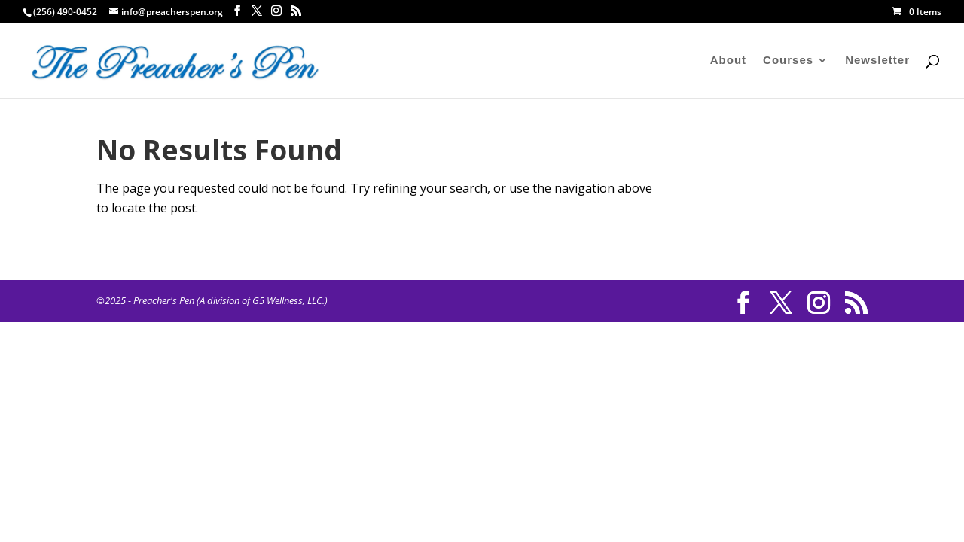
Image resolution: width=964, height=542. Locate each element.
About (728, 60)
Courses (788, 60)
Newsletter (877, 60)
